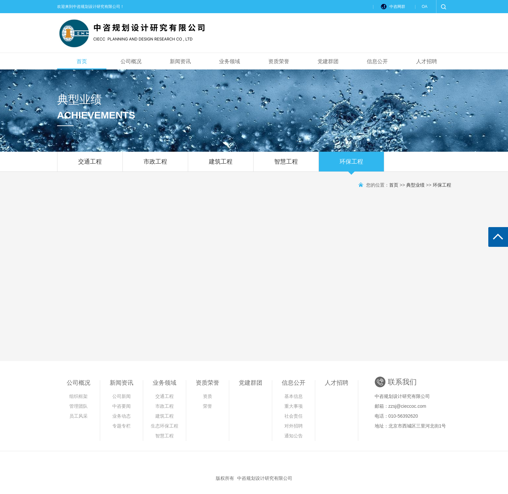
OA (424, 6)
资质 (207, 396)
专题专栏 (121, 426)
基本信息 (293, 396)
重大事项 (293, 406)
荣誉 (207, 406)
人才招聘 (426, 61)
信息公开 (377, 61)
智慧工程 (286, 164)
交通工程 (90, 164)
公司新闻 (121, 396)
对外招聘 (293, 426)
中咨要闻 (121, 406)
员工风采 (78, 416)
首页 (82, 61)
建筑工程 (220, 164)
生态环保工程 (164, 426)
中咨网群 (397, 6)
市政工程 (155, 164)
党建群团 (328, 61)
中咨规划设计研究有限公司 (264, 478)
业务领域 (229, 61)
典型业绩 (415, 185)
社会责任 (293, 416)
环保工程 (351, 164)
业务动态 (121, 416)
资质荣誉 (278, 61)
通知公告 (293, 435)
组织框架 (78, 396)
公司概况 (131, 61)
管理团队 (78, 406)
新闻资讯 (180, 61)
